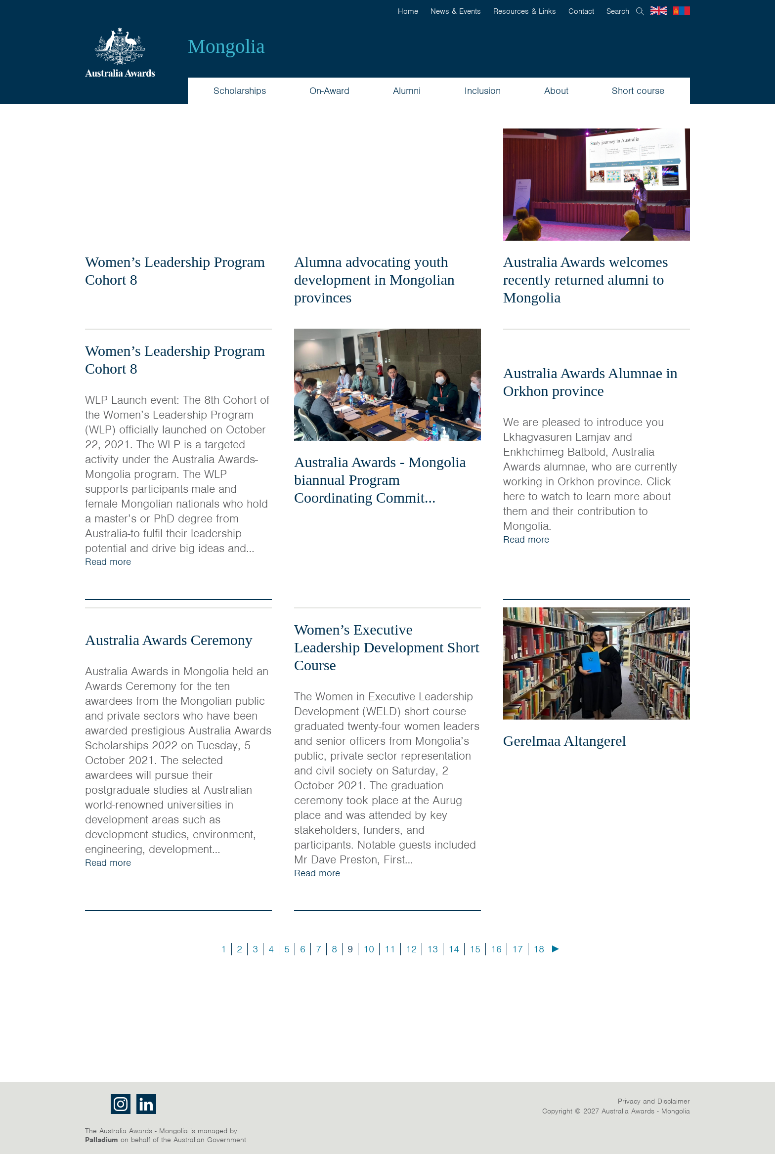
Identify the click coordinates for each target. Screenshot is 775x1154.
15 (475, 949)
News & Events (456, 11)
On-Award (329, 91)
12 (411, 949)
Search (617, 11)
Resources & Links (524, 11)
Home (408, 11)
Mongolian (681, 10)
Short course (638, 91)
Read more (108, 562)
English (658, 10)
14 (453, 949)
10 (368, 949)
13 (432, 949)
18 (538, 949)
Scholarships (240, 91)
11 (390, 949)
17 (517, 949)
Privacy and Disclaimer (654, 1101)
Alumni (407, 91)
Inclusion (483, 91)
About (556, 91)
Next (555, 948)
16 (496, 949)
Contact (581, 11)
